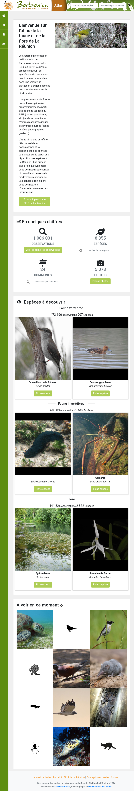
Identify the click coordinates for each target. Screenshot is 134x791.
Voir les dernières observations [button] (43, 249)
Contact (117, 777)
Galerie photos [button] (100, 281)
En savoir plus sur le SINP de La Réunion (34, 201)
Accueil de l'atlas (40, 777)
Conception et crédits (99, 777)
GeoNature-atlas (61, 786)
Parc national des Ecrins (100, 786)
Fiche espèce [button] (43, 393)
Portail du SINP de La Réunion (68, 777)
